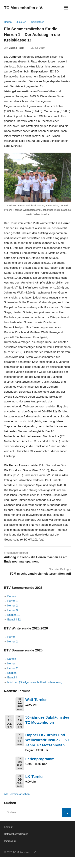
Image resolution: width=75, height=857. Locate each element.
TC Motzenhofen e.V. (23, 7)
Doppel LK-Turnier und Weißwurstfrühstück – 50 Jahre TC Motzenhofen (47, 740)
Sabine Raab (16, 47)
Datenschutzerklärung (16, 834)
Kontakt (8, 827)
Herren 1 (12, 600)
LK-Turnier (34, 777)
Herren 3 (12, 610)
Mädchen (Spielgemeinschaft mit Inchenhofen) (34, 682)
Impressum (10, 841)
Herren (8, 21)
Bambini (12, 677)
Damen (11, 596)
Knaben (11, 672)
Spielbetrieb (37, 21)
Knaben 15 (13, 614)
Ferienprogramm (39, 759)
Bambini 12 (14, 619)
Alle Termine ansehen (17, 794)
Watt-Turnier (36, 700)
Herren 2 (12, 605)
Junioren (21, 21)
